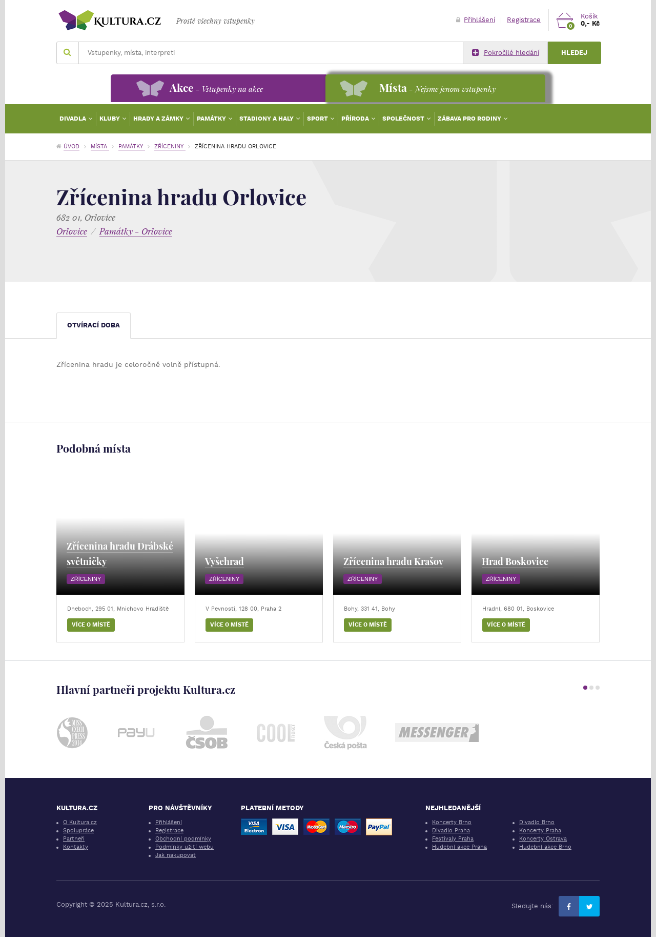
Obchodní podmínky (183, 838)
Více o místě (91, 624)
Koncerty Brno (451, 822)
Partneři (74, 838)
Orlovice (71, 231)
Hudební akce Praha (459, 847)
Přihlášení (475, 20)
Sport (318, 118)
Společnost (404, 118)
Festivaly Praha (453, 838)
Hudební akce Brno (545, 847)
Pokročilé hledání (505, 53)
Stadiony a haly (267, 118)
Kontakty (75, 847)
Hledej (574, 52)
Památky (212, 118)
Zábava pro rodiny (470, 118)
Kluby (110, 118)
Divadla (73, 118)
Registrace (524, 20)
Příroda (356, 118)
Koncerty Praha (540, 830)
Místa (100, 146)
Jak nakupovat (175, 855)
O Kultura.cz (80, 822)
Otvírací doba (93, 325)
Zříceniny (170, 146)
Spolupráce (78, 830)
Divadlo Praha (451, 830)
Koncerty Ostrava (543, 838)
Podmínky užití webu (184, 847)
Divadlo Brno (537, 822)
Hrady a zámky (159, 118)
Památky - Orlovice (135, 231)
